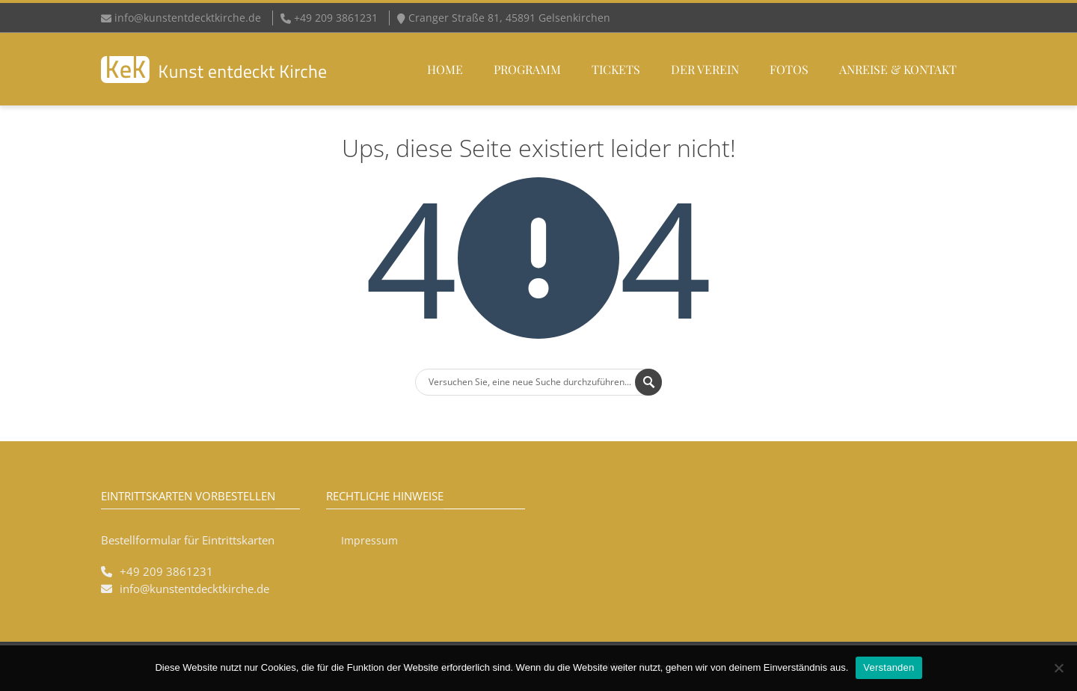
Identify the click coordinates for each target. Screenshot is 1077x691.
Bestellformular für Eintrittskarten (187, 539)
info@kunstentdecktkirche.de (187, 17)
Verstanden (888, 667)
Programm (527, 69)
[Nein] (1058, 667)
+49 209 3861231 (166, 571)
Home (445, 69)
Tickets (616, 69)
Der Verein (705, 69)
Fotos (789, 69)
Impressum (369, 540)
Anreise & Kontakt (898, 69)
